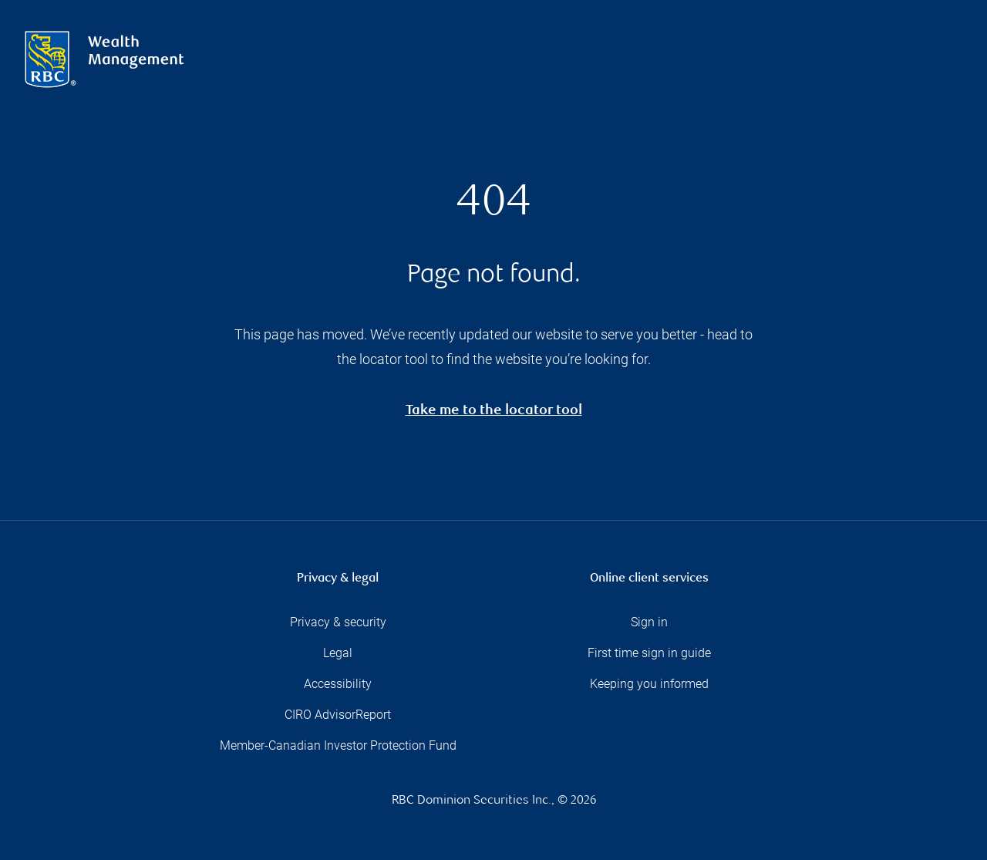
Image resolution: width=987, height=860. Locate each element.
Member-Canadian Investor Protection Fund (338, 745)
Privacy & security (338, 622)
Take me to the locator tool (494, 411)
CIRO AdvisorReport (338, 714)
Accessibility (338, 683)
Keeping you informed (649, 683)
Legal (337, 653)
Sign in (649, 622)
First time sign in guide (649, 653)
